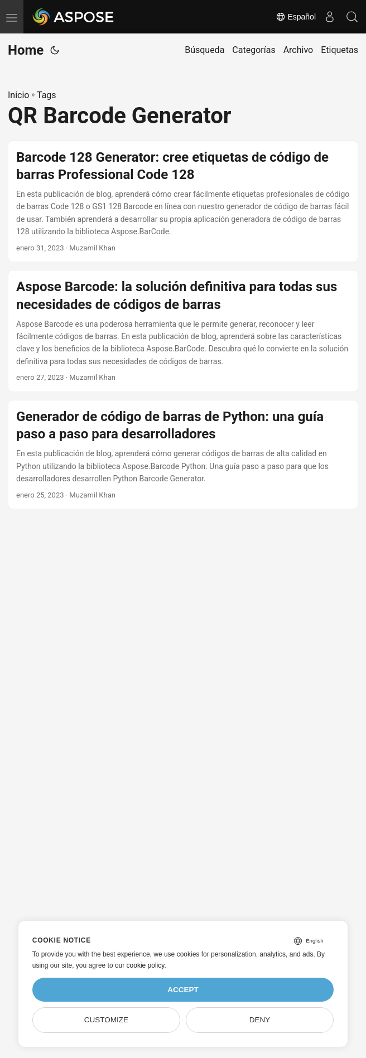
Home (26, 50)
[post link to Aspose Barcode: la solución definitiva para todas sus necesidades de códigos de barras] (183, 331)
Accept (183, 989)
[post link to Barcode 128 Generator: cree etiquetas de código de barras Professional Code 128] (183, 201)
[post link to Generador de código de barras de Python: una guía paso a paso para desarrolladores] (183, 454)
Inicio (18, 95)
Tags (46, 95)
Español (296, 17)
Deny (260, 1020)
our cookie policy (140, 965)
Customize (106, 1020)
